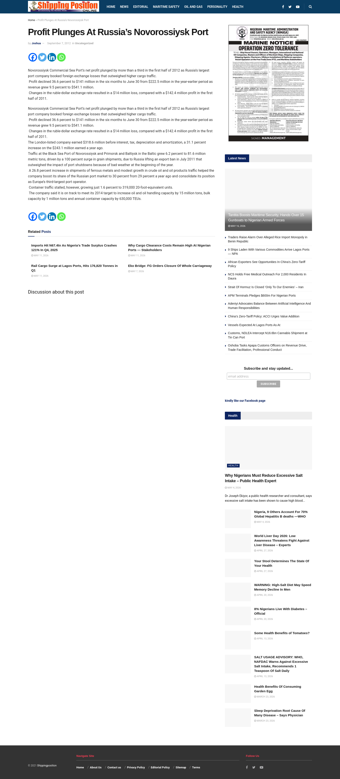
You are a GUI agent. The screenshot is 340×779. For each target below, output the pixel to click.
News (124, 6)
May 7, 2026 (136, 271)
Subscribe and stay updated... (268, 368)
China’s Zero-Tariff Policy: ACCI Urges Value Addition (263, 316)
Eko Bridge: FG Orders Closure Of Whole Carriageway (170, 266)
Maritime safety (166, 6)
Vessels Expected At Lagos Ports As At (254, 325)
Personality (217, 6)
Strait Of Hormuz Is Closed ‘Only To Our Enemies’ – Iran (266, 287)
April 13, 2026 (263, 638)
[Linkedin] (51, 57)
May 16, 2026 (236, 226)
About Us (96, 766)
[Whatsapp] (61, 57)
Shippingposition (46, 764)
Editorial (140, 6)
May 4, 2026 (233, 487)
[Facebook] (32, 57)
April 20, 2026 (263, 594)
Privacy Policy (136, 766)
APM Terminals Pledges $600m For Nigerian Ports (262, 295)
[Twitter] (42, 57)
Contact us (114, 766)
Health (237, 6)
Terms (196, 766)
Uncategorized (84, 43)
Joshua (36, 43)
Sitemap (181, 766)
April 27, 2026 (263, 550)
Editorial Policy (160, 766)
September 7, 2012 (59, 43)
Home (111, 6)
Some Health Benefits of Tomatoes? (282, 632)
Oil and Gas (193, 6)
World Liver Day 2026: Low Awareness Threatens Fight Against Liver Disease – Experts (281, 539)
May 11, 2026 (39, 255)
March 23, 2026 (264, 696)
